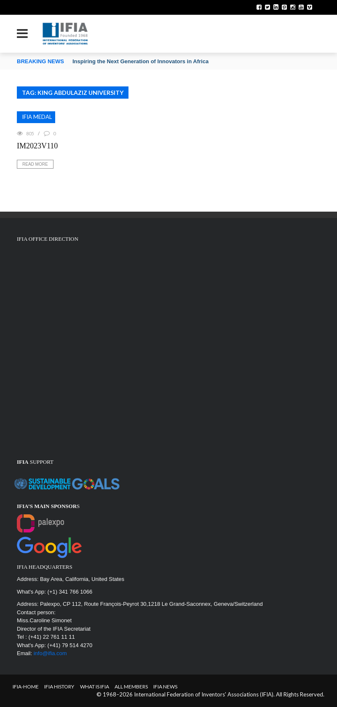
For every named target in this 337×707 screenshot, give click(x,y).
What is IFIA (94, 686)
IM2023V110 (37, 146)
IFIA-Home (26, 686)
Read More (35, 164)
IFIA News (165, 686)
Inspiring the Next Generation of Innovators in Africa (140, 61)
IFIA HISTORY (59, 686)
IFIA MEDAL (37, 116)
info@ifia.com (50, 653)
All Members (131, 686)
